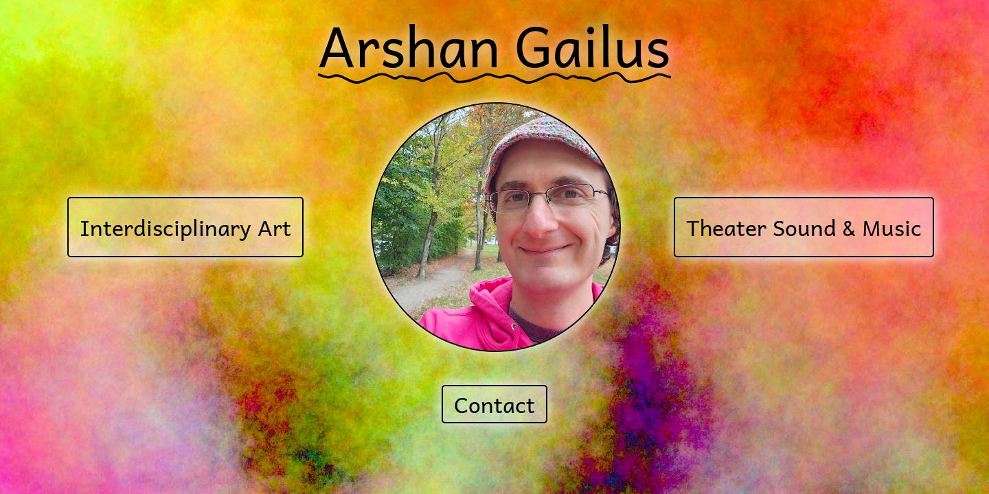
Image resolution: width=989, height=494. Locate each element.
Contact (494, 404)
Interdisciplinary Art (185, 227)
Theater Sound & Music (804, 227)
